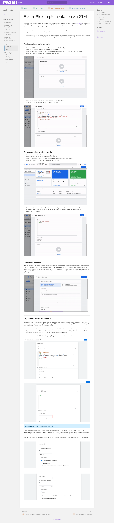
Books (100, 2)
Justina (100, 16)
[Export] (104, 37)
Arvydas (102, 19)
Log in (108, 2)
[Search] (48, 2)
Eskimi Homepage (56, 519)
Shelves (92, 2)
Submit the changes (9, 15)
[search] (57, 2)
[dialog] (111, 520)
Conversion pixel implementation (10, 13)
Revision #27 (101, 12)
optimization (79, 23)
